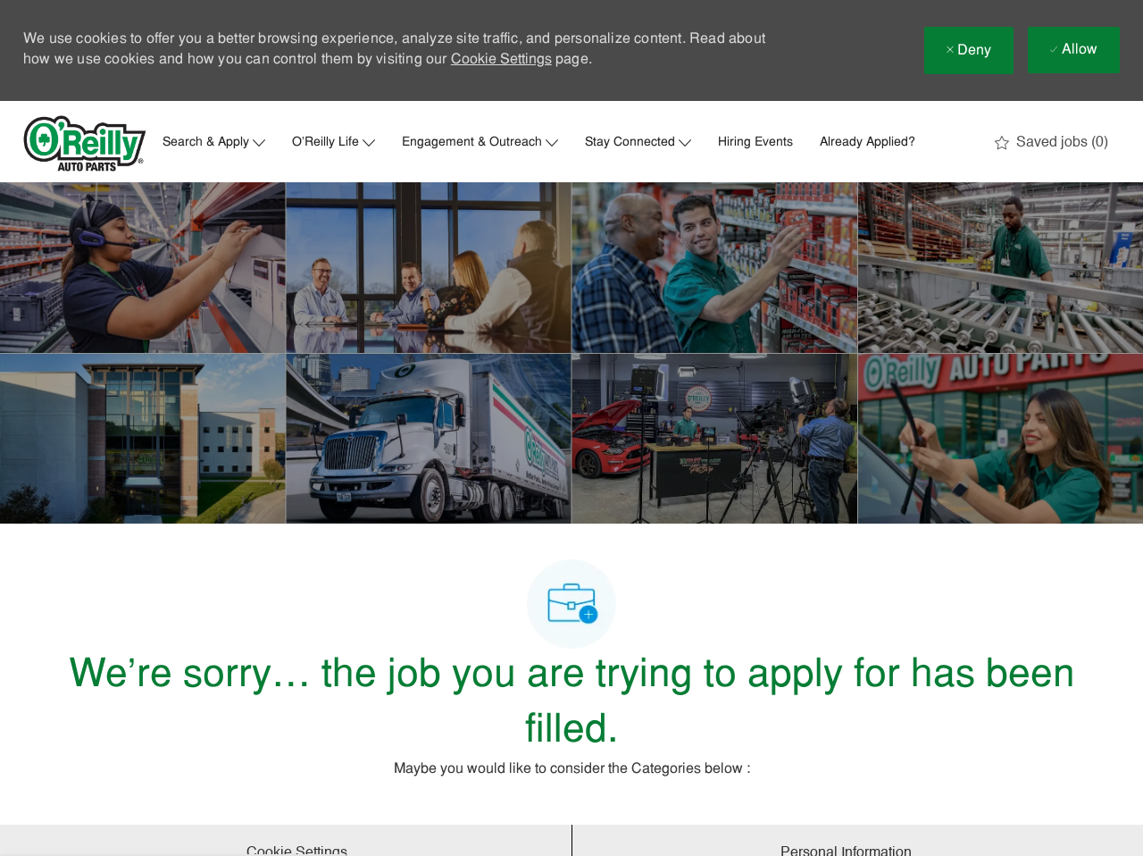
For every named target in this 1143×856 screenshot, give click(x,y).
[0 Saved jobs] (1051, 143)
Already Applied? (867, 143)
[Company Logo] (84, 143)
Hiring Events (755, 143)
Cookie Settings (501, 60)
